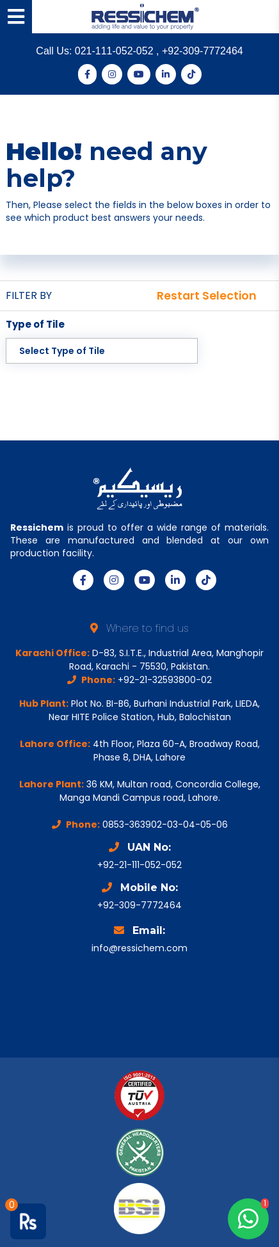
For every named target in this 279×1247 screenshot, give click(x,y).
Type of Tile (35, 324)
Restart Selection (207, 295)
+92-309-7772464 (202, 50)
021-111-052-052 (115, 50)
